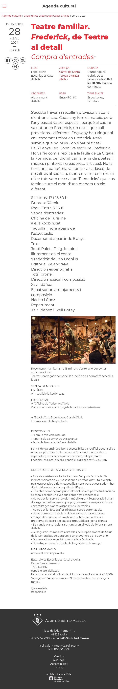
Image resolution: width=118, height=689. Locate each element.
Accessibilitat (59, 663)
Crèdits (59, 656)
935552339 (41, 638)
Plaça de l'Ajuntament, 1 (58, 630)
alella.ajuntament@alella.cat (57, 645)
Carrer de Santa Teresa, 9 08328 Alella (69, 75)
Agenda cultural (59, 6)
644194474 (81, 638)
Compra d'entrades (62, 57)
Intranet (59, 667)
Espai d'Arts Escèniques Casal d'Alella (46, 15)
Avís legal (59, 660)
